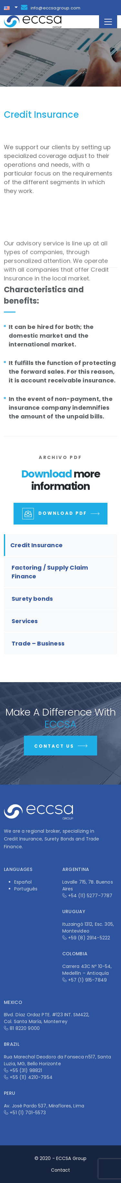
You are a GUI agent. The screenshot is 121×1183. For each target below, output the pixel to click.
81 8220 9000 (25, 1028)
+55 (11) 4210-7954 (31, 1077)
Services (25, 621)
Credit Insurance (36, 545)
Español (23, 882)
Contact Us (61, 747)
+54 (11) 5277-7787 (90, 895)
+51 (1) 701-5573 (28, 1112)
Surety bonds (32, 599)
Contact (60, 1170)
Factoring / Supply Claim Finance (50, 571)
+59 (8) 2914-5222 (89, 938)
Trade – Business (38, 643)
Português (25, 889)
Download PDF (61, 514)
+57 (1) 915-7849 (87, 980)
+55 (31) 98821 (26, 1070)
